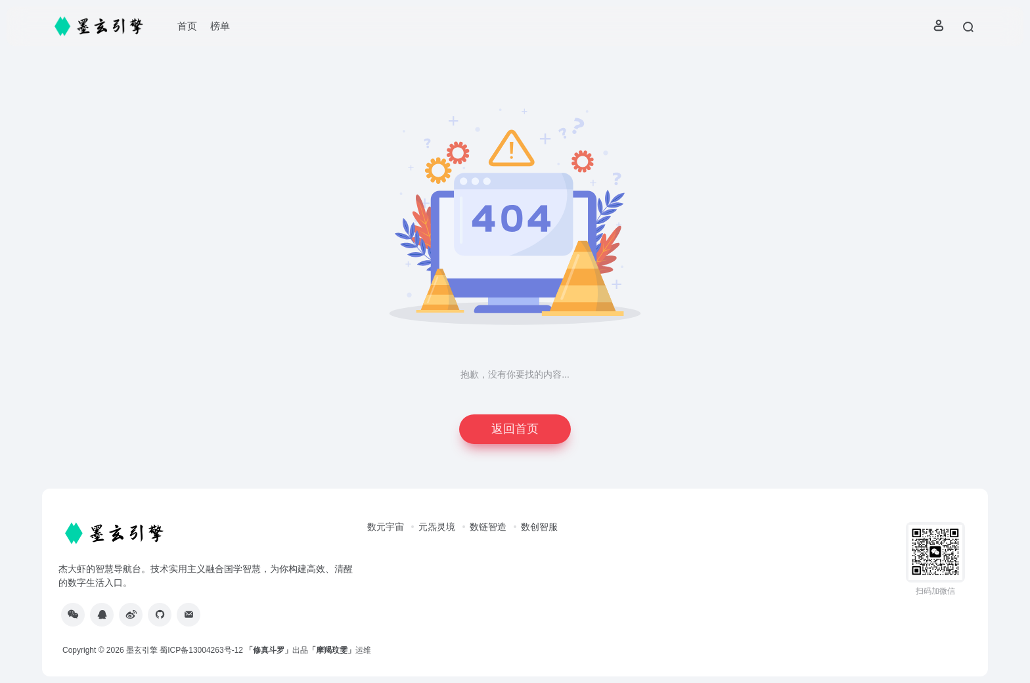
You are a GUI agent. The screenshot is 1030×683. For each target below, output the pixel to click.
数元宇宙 (385, 526)
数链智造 (488, 526)
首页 (187, 26)
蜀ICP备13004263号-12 (201, 650)
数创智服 (539, 526)
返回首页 (515, 428)
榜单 (220, 26)
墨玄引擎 (142, 650)
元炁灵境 (436, 526)
